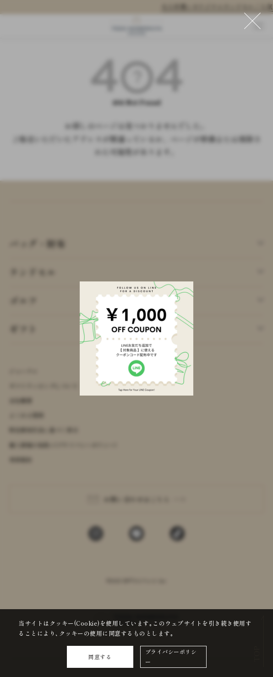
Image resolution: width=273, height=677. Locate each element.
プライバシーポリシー (171, 657)
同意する (99, 656)
